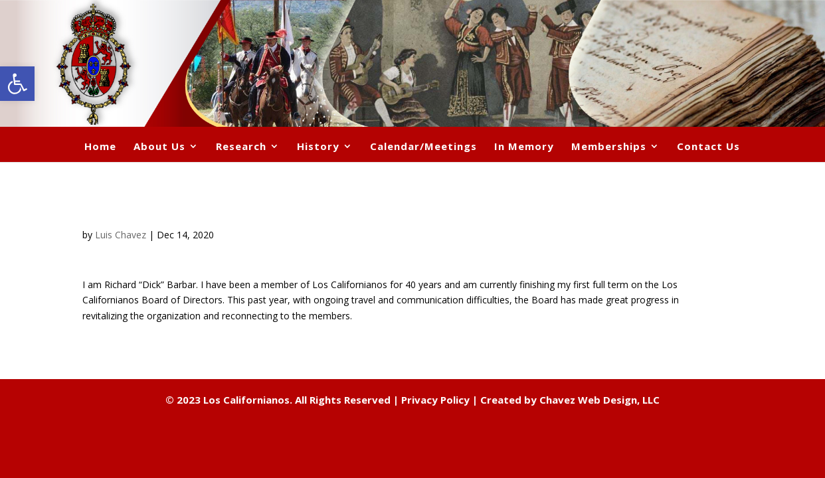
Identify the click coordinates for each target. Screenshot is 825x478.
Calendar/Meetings (423, 147)
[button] (17, 83)
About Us (159, 147)
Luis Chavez (120, 234)
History (318, 147)
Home (100, 147)
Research (241, 147)
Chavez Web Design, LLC (599, 399)
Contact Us (708, 147)
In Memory (524, 147)
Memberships (608, 147)
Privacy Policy (435, 399)
